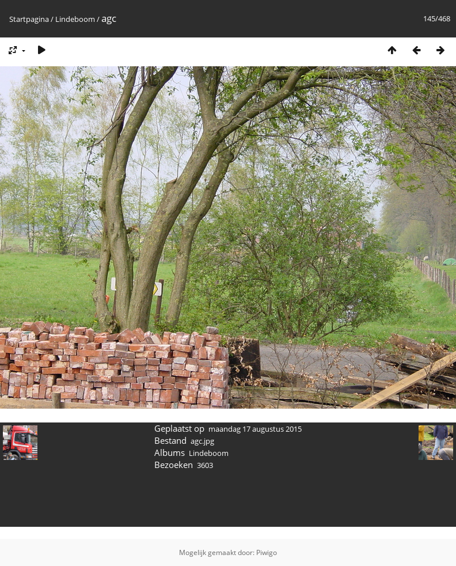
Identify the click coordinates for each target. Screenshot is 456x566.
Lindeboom (75, 19)
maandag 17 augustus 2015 (255, 429)
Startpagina (29, 19)
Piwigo (266, 552)
